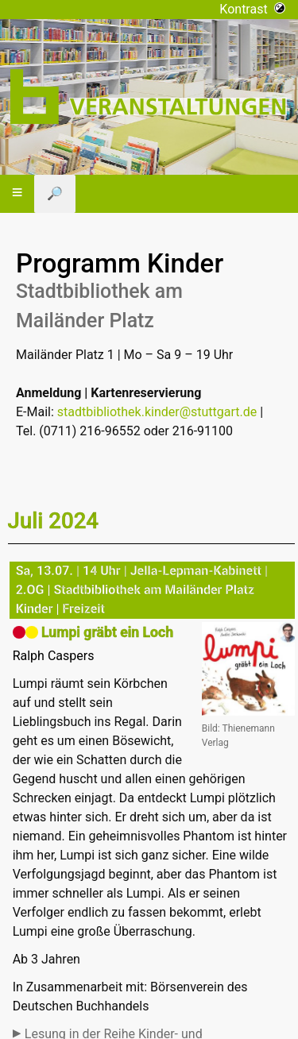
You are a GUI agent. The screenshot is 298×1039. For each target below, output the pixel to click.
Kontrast (252, 9)
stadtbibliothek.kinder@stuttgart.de (157, 411)
